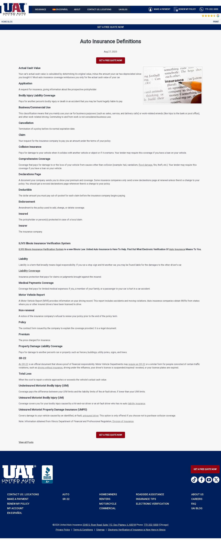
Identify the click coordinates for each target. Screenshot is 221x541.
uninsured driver (91, 415)
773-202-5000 (151, 524)
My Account (15, 508)
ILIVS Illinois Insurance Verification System (41, 249)
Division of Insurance (123, 421)
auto (65, 494)
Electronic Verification (152, 503)
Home (4, 22)
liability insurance (136, 403)
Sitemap (100, 529)
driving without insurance (50, 367)
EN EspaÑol (14, 512)
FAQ (193, 503)
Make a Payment (18, 498)
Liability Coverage (29, 270)
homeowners (108, 494)
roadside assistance (150, 494)
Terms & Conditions (83, 529)
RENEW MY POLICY (18, 503)
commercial (107, 508)
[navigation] (81, 9)
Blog (9, 22)
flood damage (145, 165)
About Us (197, 494)
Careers (196, 498)
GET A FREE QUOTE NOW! (110, 60)
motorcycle (107, 503)
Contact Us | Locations (23, 494)
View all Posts (26, 442)
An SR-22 (23, 364)
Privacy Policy (63, 529)
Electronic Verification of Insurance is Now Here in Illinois (136, 529)
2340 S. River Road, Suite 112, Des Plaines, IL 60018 (109, 524)
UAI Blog (196, 508)
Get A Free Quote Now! (205, 469)
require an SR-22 (136, 364)
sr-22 (65, 498)
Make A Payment (158, 9)
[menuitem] (40, 9)
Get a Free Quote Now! (110, 27)
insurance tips (146, 498)
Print (216, 22)
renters (104, 498)
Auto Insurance (177, 249)
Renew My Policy (185, 9)
